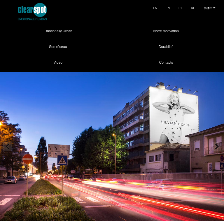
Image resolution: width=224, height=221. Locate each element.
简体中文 (210, 8)
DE (193, 8)
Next (216, 146)
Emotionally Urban (58, 31)
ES (155, 8)
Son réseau (58, 47)
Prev (7, 146)
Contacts (166, 62)
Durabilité (166, 47)
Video (57, 62)
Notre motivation (166, 31)
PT (180, 8)
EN (168, 8)
